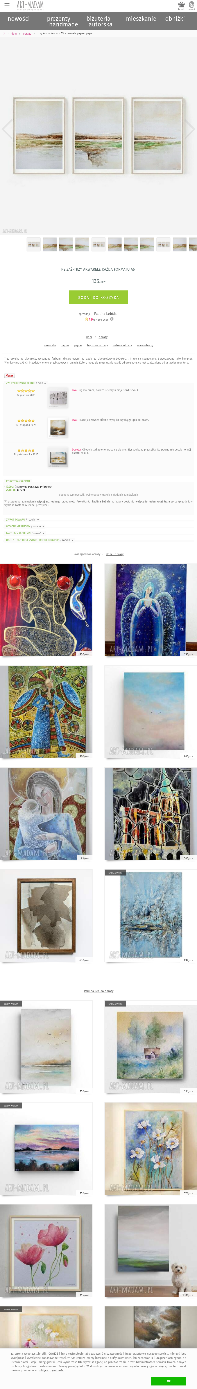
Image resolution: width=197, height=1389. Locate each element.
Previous (7, 129)
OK (169, 1381)
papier (65, 345)
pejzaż (78, 345)
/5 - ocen (97, 319)
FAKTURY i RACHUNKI (25, 533)
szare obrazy (145, 345)
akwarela (50, 345)
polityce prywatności (51, 1370)
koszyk (181, 9)
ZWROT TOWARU (22, 519)
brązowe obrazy (97, 345)
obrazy (103, 337)
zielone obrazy (122, 345)
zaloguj (191, 9)
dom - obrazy (115, 554)
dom (89, 337)
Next (190, 129)
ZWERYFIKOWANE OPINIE (26, 383)
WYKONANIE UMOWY (25, 526)
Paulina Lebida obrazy (98, 991)
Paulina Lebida (105, 314)
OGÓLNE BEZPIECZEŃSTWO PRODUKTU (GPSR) (40, 540)
